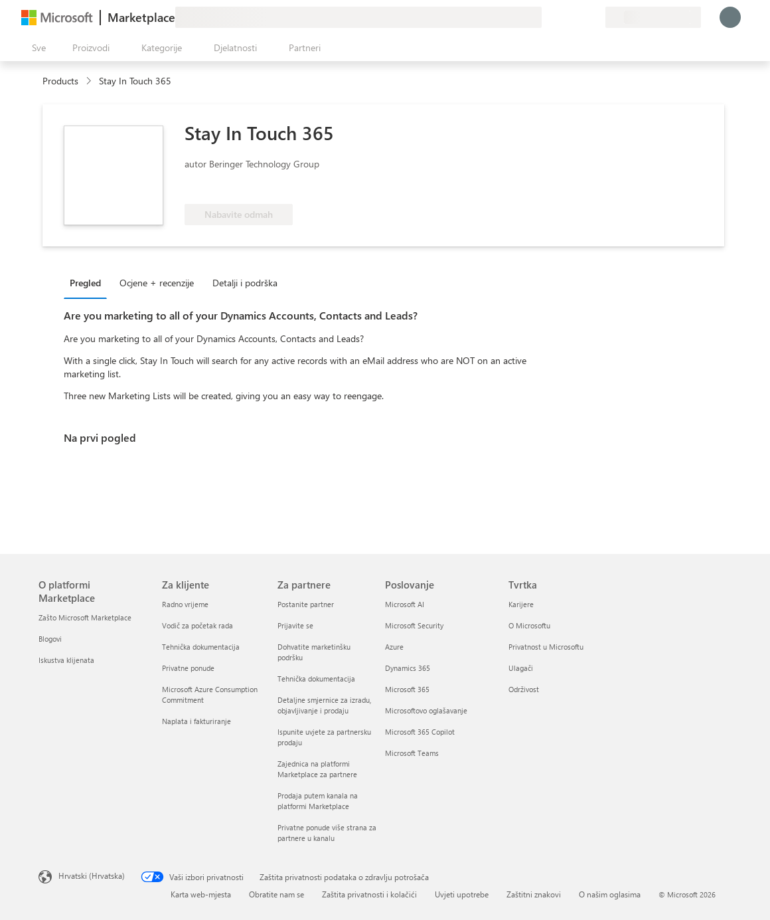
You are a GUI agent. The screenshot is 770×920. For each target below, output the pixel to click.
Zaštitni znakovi (533, 894)
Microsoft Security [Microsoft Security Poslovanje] (414, 625)
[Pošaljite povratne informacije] (547, 17)
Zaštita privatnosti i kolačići (369, 894)
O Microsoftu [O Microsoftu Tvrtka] (529, 625)
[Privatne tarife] (594, 17)
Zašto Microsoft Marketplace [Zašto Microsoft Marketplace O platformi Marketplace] (84, 617)
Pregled (85, 282)
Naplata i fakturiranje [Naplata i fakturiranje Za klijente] (196, 721)
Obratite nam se (276, 894)
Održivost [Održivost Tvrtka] (523, 689)
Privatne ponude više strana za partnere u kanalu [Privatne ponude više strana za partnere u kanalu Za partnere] (326, 832)
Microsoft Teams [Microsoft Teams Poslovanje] (412, 753)
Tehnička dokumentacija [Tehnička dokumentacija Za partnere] (316, 679)
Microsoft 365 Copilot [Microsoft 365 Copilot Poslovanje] (420, 732)
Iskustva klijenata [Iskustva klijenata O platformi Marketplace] (66, 660)
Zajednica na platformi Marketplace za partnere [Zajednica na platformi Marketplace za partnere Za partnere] (317, 769)
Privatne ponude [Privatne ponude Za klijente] (188, 668)
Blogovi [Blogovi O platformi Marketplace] (50, 639)
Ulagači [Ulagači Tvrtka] (520, 668)
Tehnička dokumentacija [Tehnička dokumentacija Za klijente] (201, 647)
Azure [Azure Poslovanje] (394, 647)
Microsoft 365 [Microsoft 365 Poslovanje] (407, 689)
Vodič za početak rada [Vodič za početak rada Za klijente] (197, 625)
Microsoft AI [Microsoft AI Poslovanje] (404, 604)
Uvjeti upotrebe (462, 894)
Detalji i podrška (244, 282)
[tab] (89, 282)
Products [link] (60, 80)
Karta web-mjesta (201, 894)
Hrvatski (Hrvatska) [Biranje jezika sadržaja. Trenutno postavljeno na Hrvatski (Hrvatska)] (91, 875)
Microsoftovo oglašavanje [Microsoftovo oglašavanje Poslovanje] (426, 710)
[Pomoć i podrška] (563, 17)
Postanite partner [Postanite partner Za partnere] (305, 604)
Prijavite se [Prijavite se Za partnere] (295, 625)
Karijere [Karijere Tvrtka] (521, 604)
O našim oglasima (610, 894)
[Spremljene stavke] (579, 17)
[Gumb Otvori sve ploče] (36, 48)
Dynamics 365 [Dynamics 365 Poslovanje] (407, 668)
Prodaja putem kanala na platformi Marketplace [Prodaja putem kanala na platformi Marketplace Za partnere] (317, 800)
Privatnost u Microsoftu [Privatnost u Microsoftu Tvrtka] (545, 647)
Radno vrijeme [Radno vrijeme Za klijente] (185, 604)
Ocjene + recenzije (156, 282)
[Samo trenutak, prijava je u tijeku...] (730, 17)
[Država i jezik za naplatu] (653, 17)
